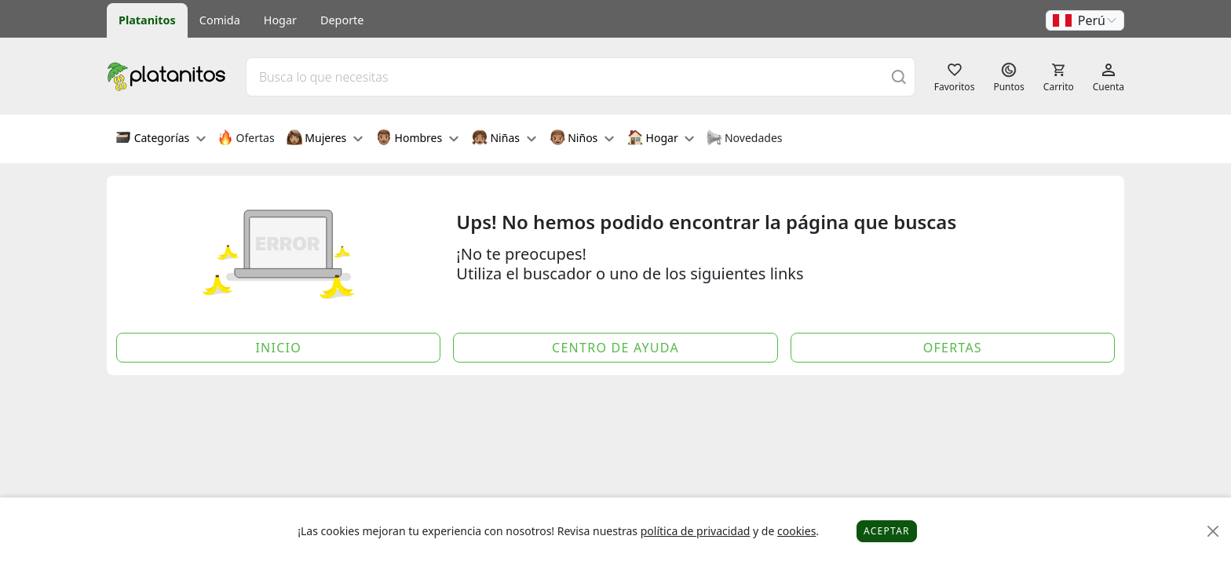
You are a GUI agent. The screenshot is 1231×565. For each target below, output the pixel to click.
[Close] (1213, 531)
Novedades (744, 138)
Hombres (417, 138)
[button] (1085, 20)
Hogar (280, 20)
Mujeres (325, 138)
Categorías (160, 138)
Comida (219, 20)
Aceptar (887, 531)
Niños (582, 138)
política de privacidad (696, 530)
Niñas (504, 138)
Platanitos (147, 20)
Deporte (341, 20)
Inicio (278, 347)
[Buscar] (899, 76)
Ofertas (246, 138)
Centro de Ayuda (615, 347)
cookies (796, 530)
